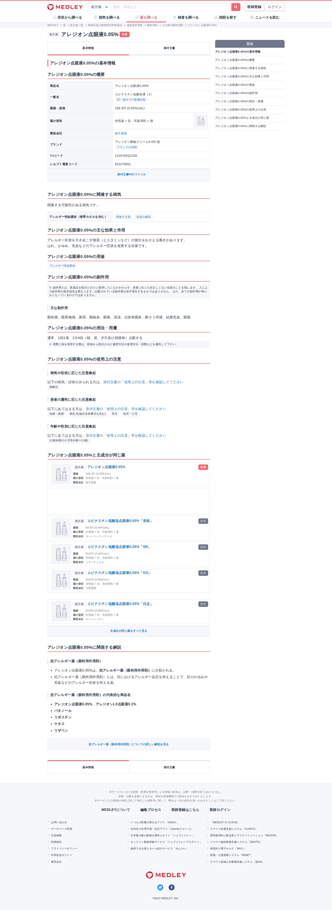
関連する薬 (123, 216)
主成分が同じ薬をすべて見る (128, 630)
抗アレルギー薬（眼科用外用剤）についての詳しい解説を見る (129, 744)
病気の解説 (144, 216)
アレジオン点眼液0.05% (106, 467)
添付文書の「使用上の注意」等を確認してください (143, 382)
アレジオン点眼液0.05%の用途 (235, 84)
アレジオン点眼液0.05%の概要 (235, 59)
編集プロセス (150, 810)
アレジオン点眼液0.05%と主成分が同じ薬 (242, 117)
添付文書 (169, 48)
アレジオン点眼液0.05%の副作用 (236, 93)
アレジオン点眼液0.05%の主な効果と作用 (242, 76)
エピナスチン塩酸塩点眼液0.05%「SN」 (119, 547)
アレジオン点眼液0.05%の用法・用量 (239, 101)
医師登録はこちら (185, 810)
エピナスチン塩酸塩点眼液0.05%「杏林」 (120, 521)
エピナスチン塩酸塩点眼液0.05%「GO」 (119, 573)
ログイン (275, 7)
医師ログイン (220, 810)
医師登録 (254, 7)
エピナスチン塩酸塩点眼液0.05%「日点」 (120, 604)
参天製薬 (121, 133)
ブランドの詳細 (127, 147)
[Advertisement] (129, 501)
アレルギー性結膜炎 (62, 265)
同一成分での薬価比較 (131, 99)
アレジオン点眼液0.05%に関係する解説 (240, 126)
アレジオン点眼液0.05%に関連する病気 (240, 68)
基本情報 (88, 48)
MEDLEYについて (115, 810)
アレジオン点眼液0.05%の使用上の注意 (240, 109)
